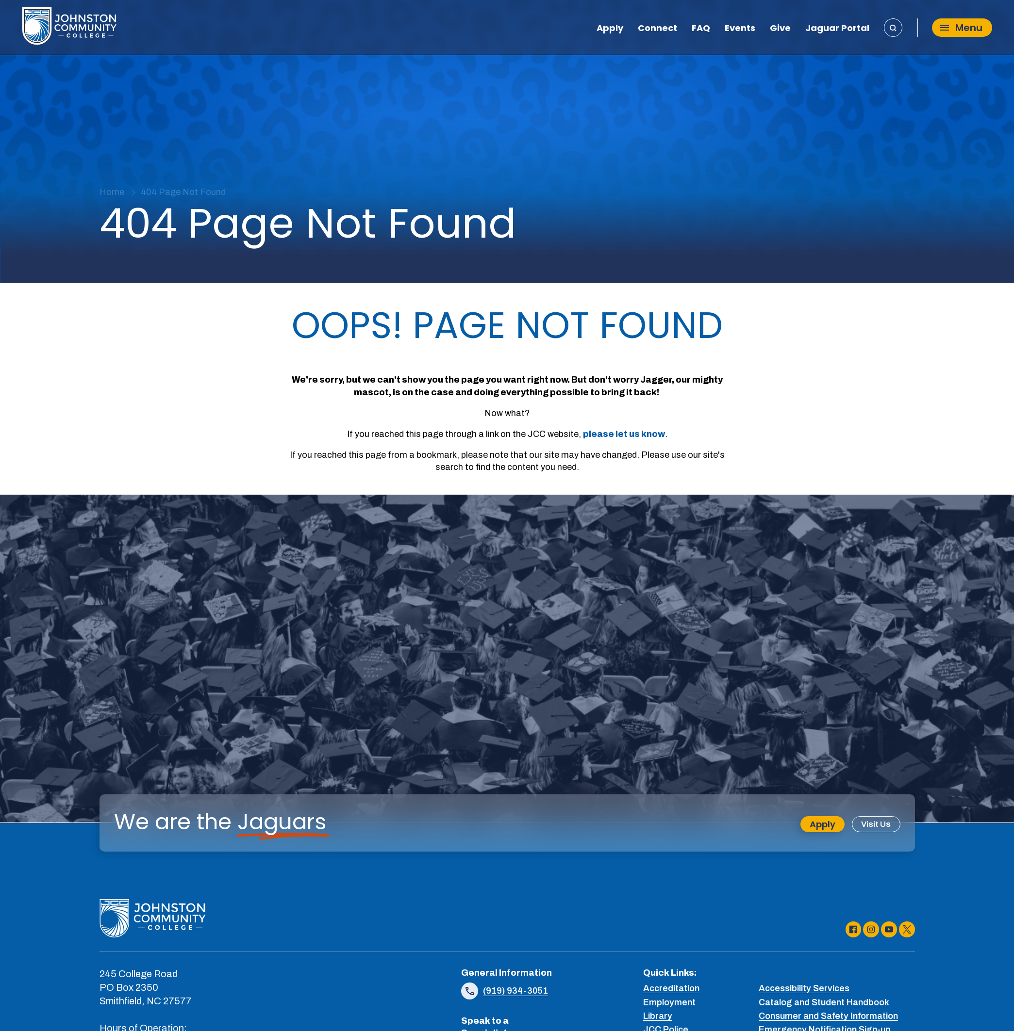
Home (112, 192)
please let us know (624, 434)
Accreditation (671, 989)
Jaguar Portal (837, 30)
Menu (961, 29)
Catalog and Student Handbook (824, 1003)
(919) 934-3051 (515, 991)
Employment (669, 1003)
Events (740, 30)
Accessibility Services (804, 989)
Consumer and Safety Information (828, 1016)
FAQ (701, 30)
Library (657, 1016)
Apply (610, 30)
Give (780, 30)
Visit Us (875, 824)
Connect (657, 30)
